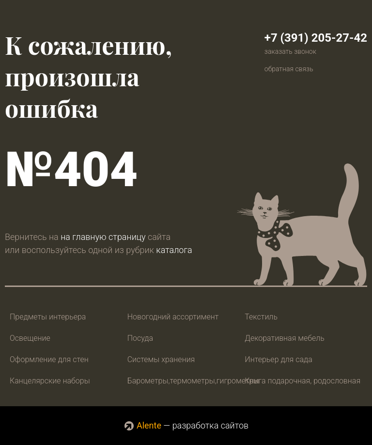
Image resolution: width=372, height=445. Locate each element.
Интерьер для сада (278, 359)
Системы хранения (161, 359)
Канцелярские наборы (50, 380)
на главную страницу (103, 237)
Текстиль (261, 316)
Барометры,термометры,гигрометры (193, 380)
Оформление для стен (49, 359)
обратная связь (288, 69)
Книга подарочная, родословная (302, 380)
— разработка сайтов (186, 425)
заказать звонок (290, 51)
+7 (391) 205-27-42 (315, 38)
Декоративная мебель (285, 338)
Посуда (140, 338)
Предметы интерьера (48, 316)
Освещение (30, 338)
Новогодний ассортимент (173, 316)
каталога (174, 250)
